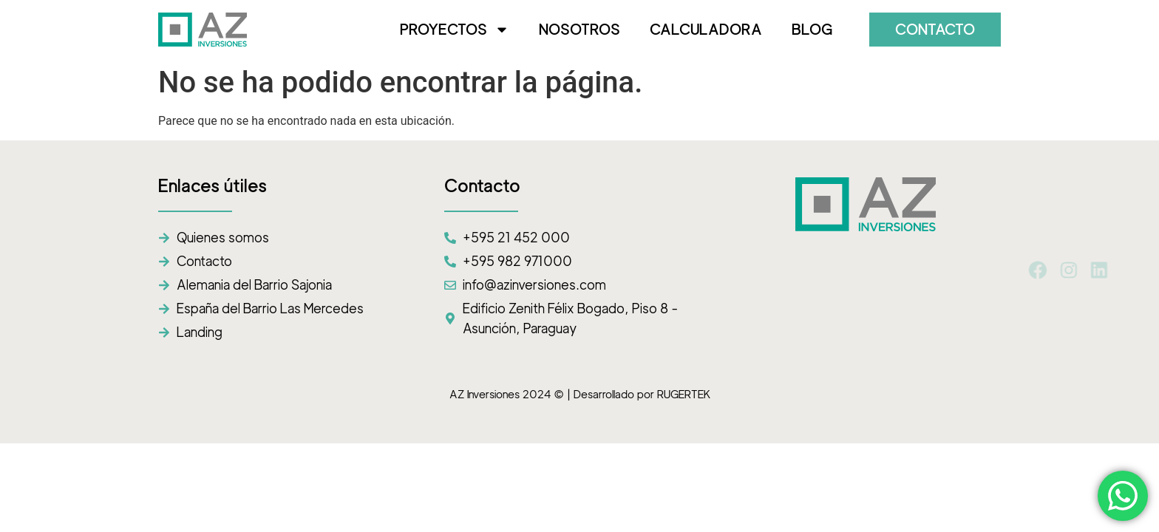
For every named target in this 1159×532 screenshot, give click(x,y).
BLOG (812, 29)
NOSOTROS (579, 29)
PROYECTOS (454, 29)
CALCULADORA (706, 29)
